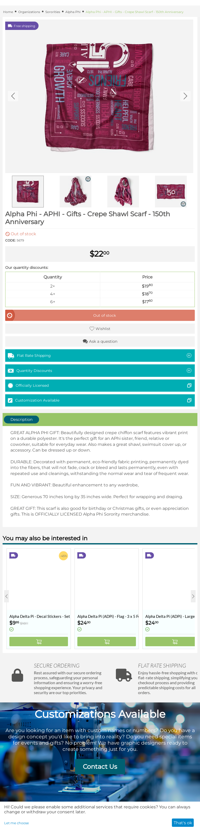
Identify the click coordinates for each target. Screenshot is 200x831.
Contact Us (100, 766)
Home (8, 12)
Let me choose (16, 823)
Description (21, 419)
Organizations (29, 12)
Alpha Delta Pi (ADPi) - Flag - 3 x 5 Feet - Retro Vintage (108, 616)
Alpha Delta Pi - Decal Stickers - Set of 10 (40, 616)
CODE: (10, 240)
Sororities (52, 12)
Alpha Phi (72, 12)
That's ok (183, 822)
